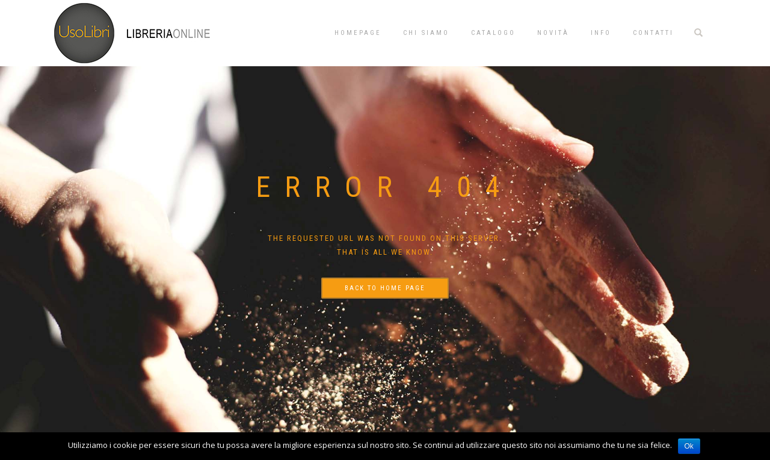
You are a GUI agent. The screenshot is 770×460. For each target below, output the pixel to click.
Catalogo (493, 33)
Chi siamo (426, 33)
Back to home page (385, 288)
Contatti (653, 33)
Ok (689, 446)
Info (601, 33)
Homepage (357, 33)
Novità (553, 33)
